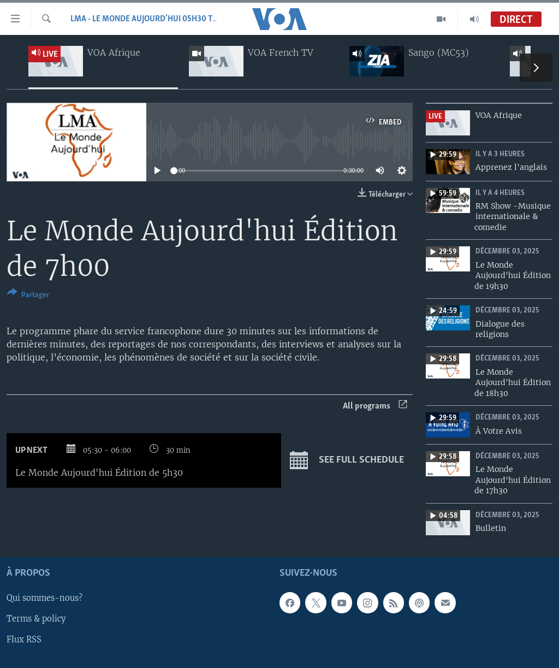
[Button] (28, 296)
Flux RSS (24, 640)
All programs (375, 406)
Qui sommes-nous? (44, 599)
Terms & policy (36, 619)
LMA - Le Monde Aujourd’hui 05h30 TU (143, 19)
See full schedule (347, 460)
